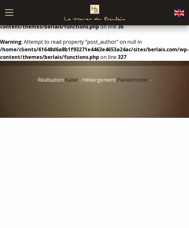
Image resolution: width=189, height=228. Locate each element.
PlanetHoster (132, 79)
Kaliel (71, 79)
